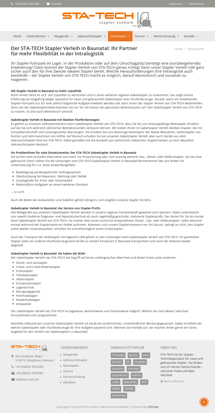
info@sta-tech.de (27, 379)
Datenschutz (196, 4)
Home (17, 36)
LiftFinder (153, 407)
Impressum (176, 4)
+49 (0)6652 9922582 (29, 373)
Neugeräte (61, 36)
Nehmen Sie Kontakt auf (131, 327)
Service (140, 36)
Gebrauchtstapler (90, 36)
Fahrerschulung (164, 36)
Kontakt (189, 36)
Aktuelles (69, 382)
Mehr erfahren (172, 381)
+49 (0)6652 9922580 (29, 367)
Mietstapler (118, 36)
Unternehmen (36, 36)
